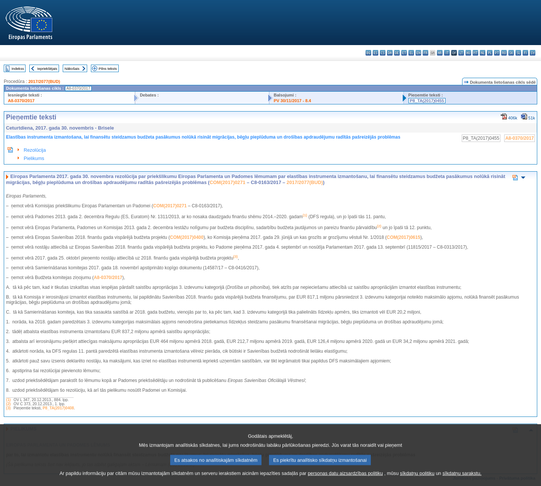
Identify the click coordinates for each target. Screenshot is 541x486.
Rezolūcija (35, 150)
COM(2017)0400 (186, 237)
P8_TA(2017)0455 (427, 100)
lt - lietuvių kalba (461, 53)
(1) (8, 400)
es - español (375, 53)
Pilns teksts (108, 68)
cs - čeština (382, 53)
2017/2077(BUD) (44, 81)
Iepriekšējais (47, 68)
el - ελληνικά (411, 53)
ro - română (504, 53)
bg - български (368, 53)
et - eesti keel (404, 53)
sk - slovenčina (511, 53)
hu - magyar (468, 53)
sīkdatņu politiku (417, 480)
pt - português (497, 53)
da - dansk (390, 53)
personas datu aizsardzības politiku (345, 480)
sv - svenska (532, 53)
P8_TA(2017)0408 (58, 408)
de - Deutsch (397, 53)
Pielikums (34, 158)
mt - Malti (475, 53)
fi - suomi (525, 53)
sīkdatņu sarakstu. (462, 480)
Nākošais (72, 68)
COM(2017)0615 (403, 237)
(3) (8, 408)
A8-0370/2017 (21, 100)
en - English (418, 53)
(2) (8, 404)
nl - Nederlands (482, 53)
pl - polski (490, 53)
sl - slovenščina (518, 53)
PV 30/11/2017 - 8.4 (292, 100)
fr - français (425, 53)
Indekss (18, 68)
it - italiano (447, 53)
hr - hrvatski (440, 53)
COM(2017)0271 (227, 182)
